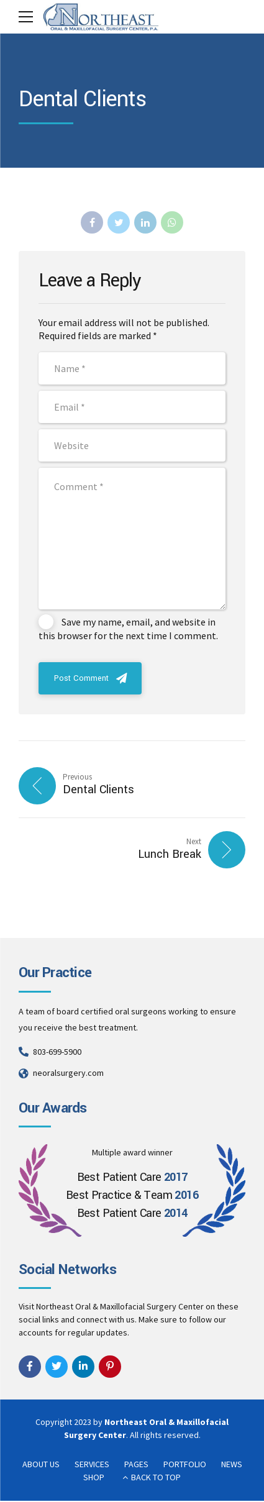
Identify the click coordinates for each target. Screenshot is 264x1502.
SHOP (93, 1478)
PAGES (136, 1465)
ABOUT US (41, 1465)
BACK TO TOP (156, 1478)
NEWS (231, 1465)
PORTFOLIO (184, 1465)
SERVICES (92, 1465)
